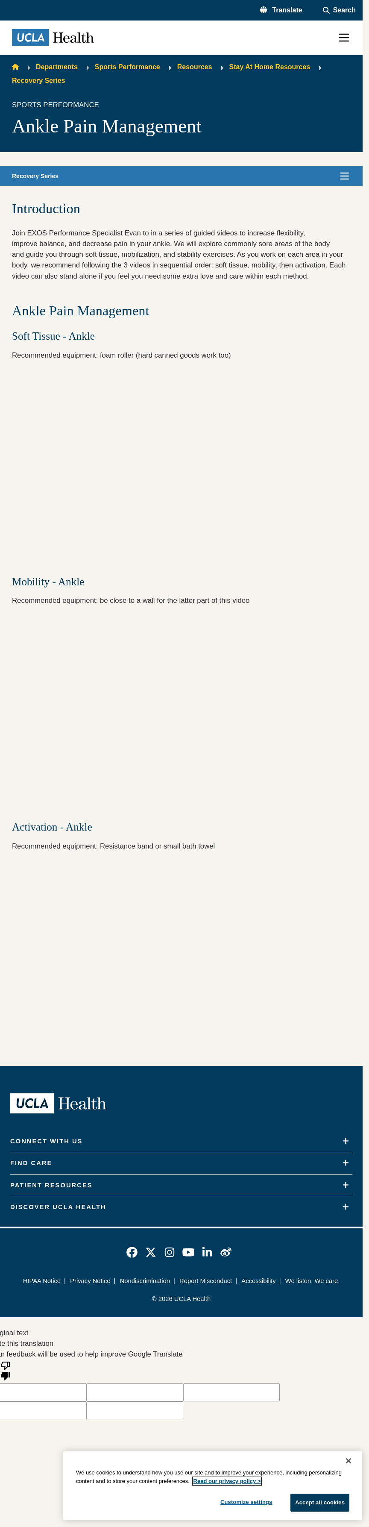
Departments (57, 66)
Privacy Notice (90, 1280)
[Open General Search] (339, 10)
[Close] (348, 1460)
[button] (281, 10)
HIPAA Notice (42, 1280)
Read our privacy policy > (227, 1481)
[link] (132, 1252)
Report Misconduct (205, 1280)
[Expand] (346, 1141)
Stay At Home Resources (269, 66)
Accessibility (258, 1280)
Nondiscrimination (145, 1280)
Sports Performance (127, 66)
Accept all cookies (320, 1502)
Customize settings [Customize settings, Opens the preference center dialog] (246, 1502)
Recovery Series (38, 80)
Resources (194, 66)
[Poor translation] (5, 1370)
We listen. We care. (312, 1280)
